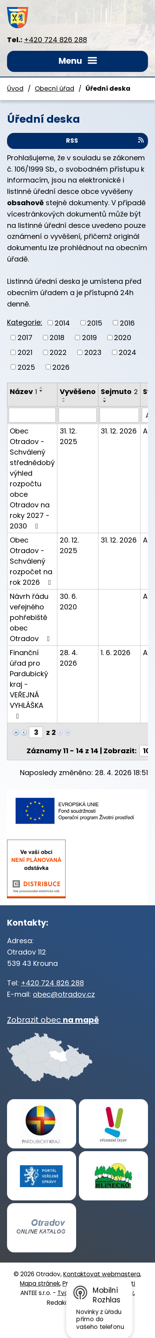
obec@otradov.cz (64, 994)
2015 (94, 323)
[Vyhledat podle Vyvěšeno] (78, 415)
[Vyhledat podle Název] (32, 415)
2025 (26, 367)
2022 (58, 352)
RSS (105, 140)
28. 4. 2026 (68, 658)
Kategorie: (24, 322)
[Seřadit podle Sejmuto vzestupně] (105, 398)
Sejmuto (119, 391)
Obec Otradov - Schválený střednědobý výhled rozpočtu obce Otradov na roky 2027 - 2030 (32, 478)
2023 (93, 352)
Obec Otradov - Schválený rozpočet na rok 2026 (32, 561)
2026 (60, 367)
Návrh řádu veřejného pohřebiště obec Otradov (31, 617)
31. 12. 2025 (68, 436)
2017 (25, 337)
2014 (62, 323)
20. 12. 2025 (69, 545)
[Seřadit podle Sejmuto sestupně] (105, 401)
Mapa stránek (40, 1283)
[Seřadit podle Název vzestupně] (41, 387)
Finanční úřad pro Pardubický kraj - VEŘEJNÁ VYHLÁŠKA (29, 684)
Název (23, 391)
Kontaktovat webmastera (101, 1274)
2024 (127, 352)
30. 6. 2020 (68, 601)
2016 (127, 323)
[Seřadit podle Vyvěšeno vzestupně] (64, 398)
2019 (89, 337)
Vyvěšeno (78, 391)
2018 (57, 337)
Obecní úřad (54, 88)
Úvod (15, 88)
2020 (122, 337)
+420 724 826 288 (55, 40)
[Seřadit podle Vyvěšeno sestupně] (64, 401)
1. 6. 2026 (115, 652)
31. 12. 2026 (119, 431)
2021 (25, 352)
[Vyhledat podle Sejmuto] (119, 415)
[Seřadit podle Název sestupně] (41, 390)
